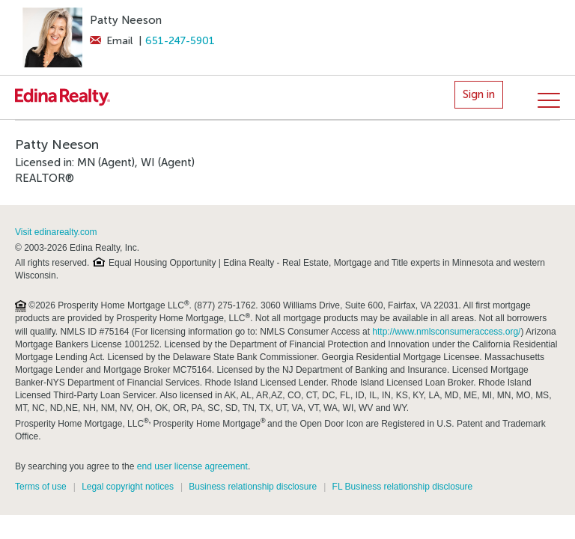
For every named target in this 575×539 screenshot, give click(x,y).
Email (111, 40)
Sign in (479, 94)
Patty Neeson (126, 20)
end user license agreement (192, 466)
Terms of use (41, 486)
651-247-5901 (180, 40)
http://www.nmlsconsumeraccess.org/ (446, 331)
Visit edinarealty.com (56, 232)
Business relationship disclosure (253, 486)
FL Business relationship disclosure (402, 486)
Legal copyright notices (128, 486)
